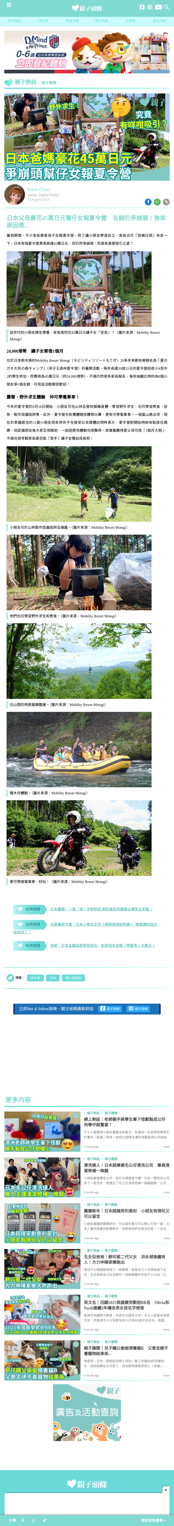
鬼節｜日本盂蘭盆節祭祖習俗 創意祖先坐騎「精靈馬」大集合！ (102, 946)
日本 (53, 978)
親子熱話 (14, 25)
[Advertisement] (87, 1052)
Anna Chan (38, 189)
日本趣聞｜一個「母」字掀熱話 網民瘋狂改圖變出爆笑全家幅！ (101, 909)
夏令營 (35, 978)
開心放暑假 (73, 978)
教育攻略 (72, 25)
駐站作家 (159, 25)
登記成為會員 (153, 1521)
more (167, 1146)
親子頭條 (110, 1008)
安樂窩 (130, 25)
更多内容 (18, 1100)
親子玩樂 (101, 25)
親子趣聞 (49, 83)
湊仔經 (43, 25)
